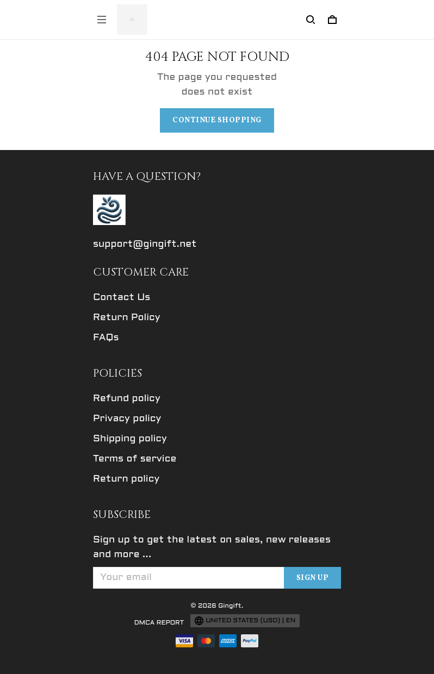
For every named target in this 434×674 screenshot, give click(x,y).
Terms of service (134, 459)
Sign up (312, 578)
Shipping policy (130, 439)
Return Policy (126, 317)
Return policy (126, 479)
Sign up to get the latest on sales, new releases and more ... (212, 547)
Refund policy (126, 398)
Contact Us (121, 297)
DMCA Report (159, 623)
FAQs (106, 337)
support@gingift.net (145, 244)
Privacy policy (127, 418)
